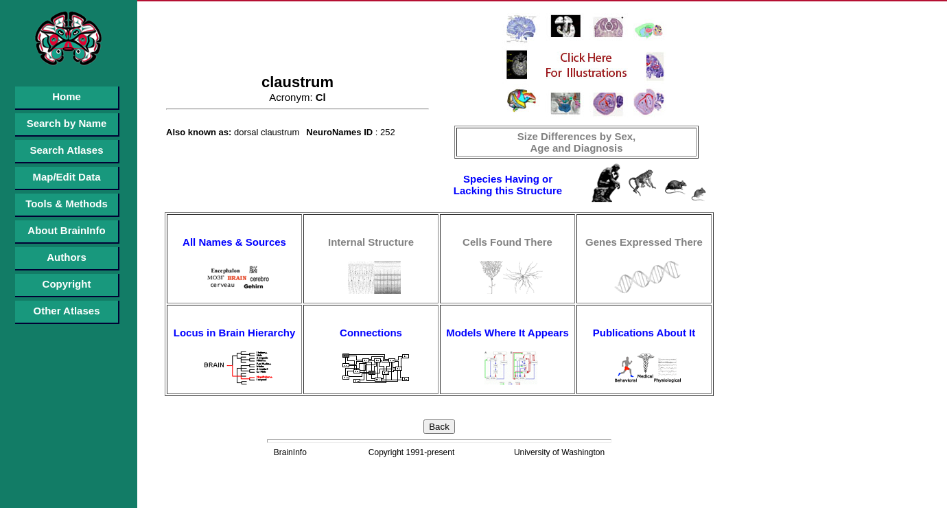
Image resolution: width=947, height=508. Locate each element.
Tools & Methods (66, 203)
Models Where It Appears (507, 332)
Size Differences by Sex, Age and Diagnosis (576, 142)
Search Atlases (66, 150)
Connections (371, 332)
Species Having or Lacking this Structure (508, 184)
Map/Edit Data (66, 177)
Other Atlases (67, 310)
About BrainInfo (66, 230)
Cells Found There (507, 242)
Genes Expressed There (644, 242)
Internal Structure (371, 242)
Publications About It (644, 332)
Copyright (67, 284)
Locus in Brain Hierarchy (235, 332)
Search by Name (67, 123)
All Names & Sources (234, 242)
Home (66, 96)
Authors (66, 257)
